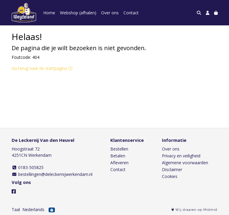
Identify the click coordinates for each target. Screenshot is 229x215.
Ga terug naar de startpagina (42, 68)
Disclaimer (172, 169)
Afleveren (119, 162)
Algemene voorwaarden (185, 162)
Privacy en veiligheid (181, 156)
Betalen (117, 156)
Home (49, 13)
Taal (16, 209)
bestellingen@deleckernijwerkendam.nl (52, 174)
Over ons (110, 13)
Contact (131, 13)
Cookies (169, 176)
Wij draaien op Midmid (194, 210)
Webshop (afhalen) (78, 13)
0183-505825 (28, 167)
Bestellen (119, 149)
